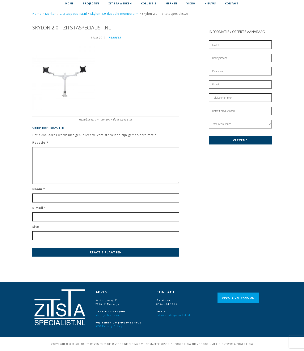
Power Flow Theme (187, 344)
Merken (50, 14)
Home (37, 14)
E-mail (39, 208)
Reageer (115, 37)
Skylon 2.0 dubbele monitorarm (114, 14)
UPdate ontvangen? (238, 297)
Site (35, 227)
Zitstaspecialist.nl (73, 14)
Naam (38, 189)
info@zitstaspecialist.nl (173, 315)
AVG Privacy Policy (109, 326)
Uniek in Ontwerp (221, 344)
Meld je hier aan (107, 315)
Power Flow (245, 344)
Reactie (40, 142)
